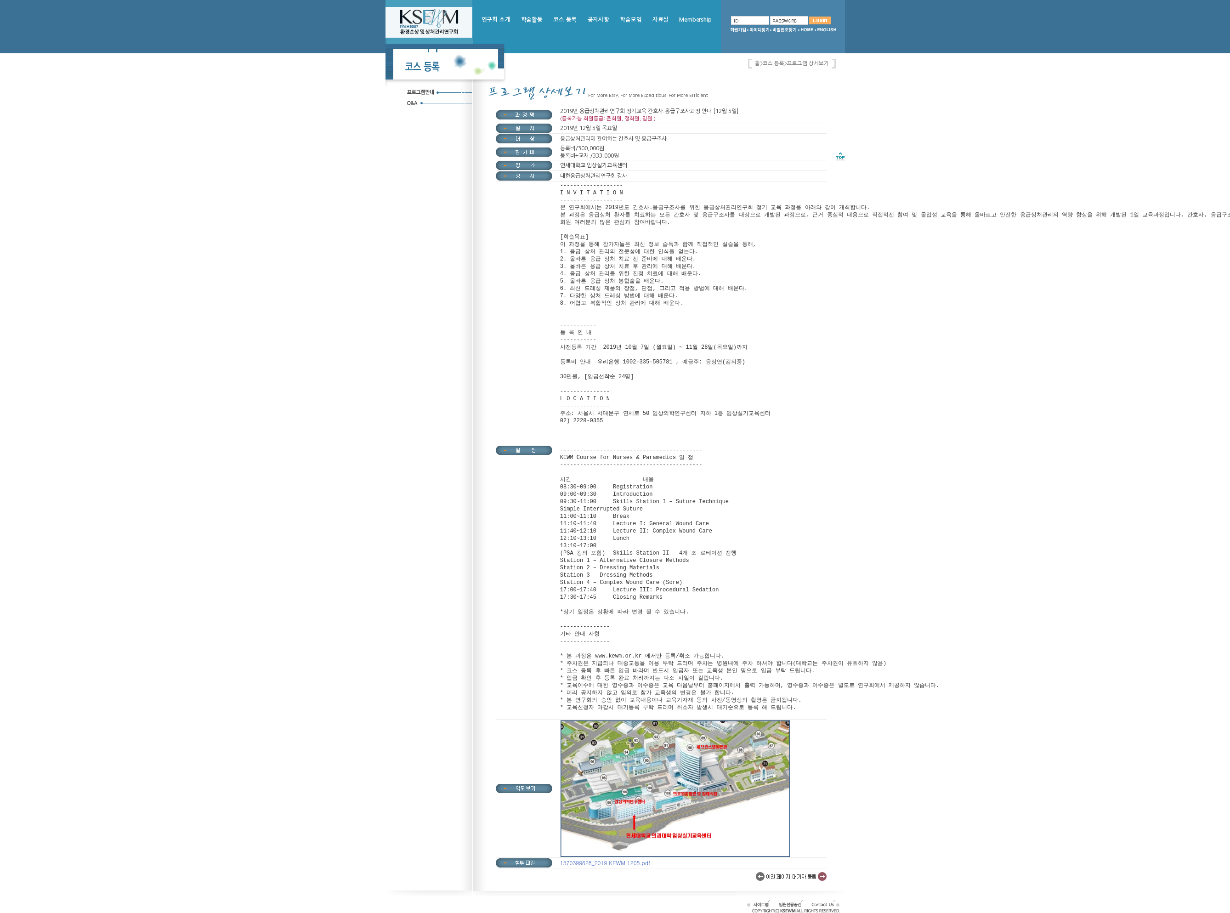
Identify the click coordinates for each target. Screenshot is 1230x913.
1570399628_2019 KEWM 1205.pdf (605, 863)
